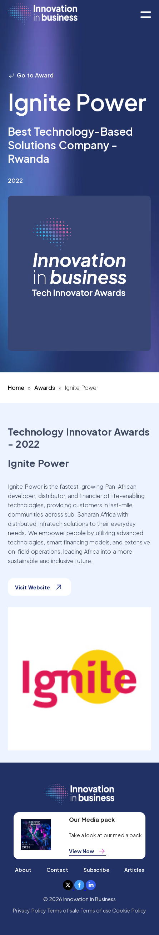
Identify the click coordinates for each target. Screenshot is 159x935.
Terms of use (95, 910)
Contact (57, 869)
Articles (134, 869)
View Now (87, 851)
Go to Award (31, 75)
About (23, 869)
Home (16, 387)
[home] (43, 14)
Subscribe (96, 869)
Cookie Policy (129, 910)
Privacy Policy (29, 910)
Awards (44, 387)
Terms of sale (63, 910)
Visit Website (39, 587)
